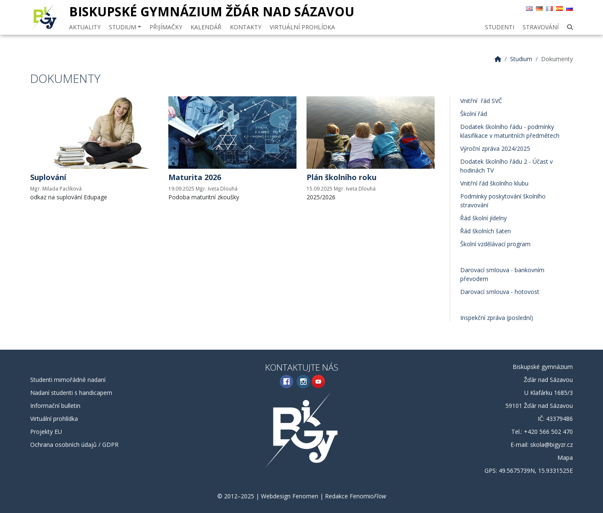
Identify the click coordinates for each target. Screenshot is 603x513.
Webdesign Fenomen (289, 496)
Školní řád (473, 114)
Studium (125, 27)
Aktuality (84, 27)
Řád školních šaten (485, 231)
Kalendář (206, 27)
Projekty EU (46, 432)
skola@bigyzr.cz (551, 445)
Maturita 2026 (194, 177)
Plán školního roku (341, 177)
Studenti (499, 27)
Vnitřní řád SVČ (481, 101)
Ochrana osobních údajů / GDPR (74, 445)
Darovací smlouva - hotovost (499, 292)
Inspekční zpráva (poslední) (496, 318)
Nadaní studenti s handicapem (71, 393)
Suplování (48, 177)
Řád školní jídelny (483, 218)
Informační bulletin (55, 406)
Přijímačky (165, 27)
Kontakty (245, 27)
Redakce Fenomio (355, 496)
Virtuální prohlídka (302, 27)
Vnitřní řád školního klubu (494, 183)
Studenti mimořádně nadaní (68, 380)
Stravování (541, 27)
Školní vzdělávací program (495, 244)
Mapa (565, 457)
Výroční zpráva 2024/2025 (495, 148)
